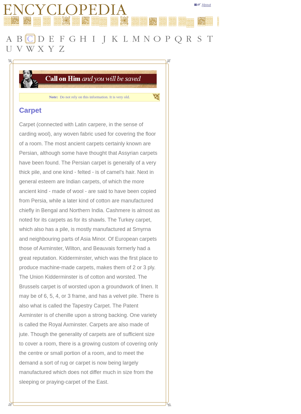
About (202, 5)
